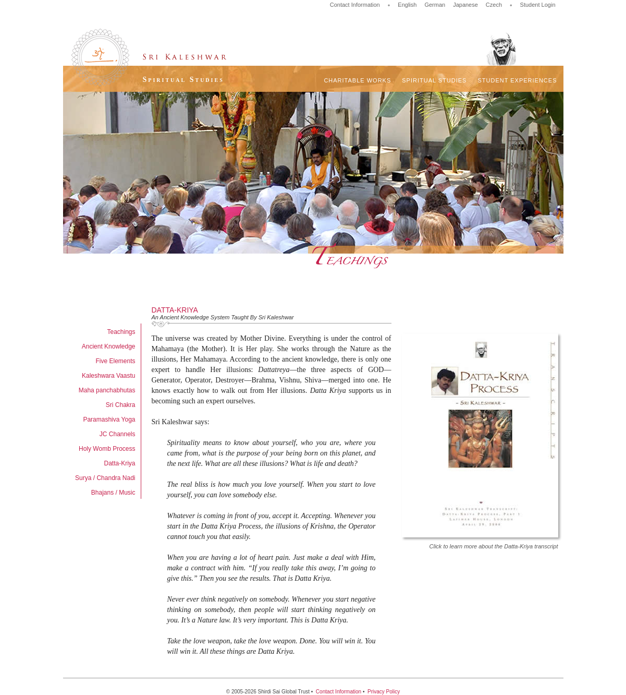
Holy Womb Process (107, 448)
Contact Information (355, 5)
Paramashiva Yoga (109, 419)
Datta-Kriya (119, 463)
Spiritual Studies (434, 80)
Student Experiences (517, 80)
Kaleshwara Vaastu (109, 375)
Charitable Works (357, 80)
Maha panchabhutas (107, 390)
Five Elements (115, 361)
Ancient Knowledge (109, 346)
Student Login (538, 5)
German (434, 5)
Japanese (465, 5)
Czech (494, 5)
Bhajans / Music (113, 492)
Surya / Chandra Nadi (105, 478)
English (407, 5)
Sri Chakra (121, 405)
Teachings (121, 331)
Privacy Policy (383, 691)
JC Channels (118, 434)
